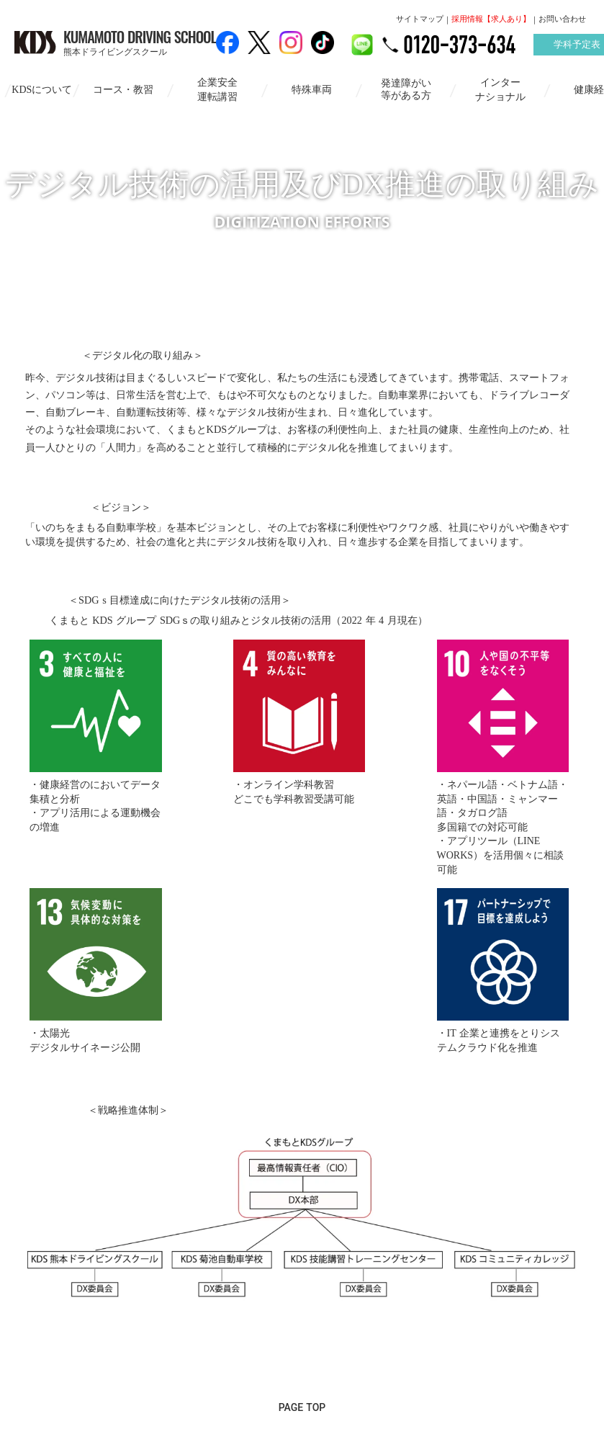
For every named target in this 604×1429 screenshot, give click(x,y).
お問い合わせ (562, 19)
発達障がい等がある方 (402, 88)
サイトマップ (419, 19)
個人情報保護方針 (378, 1343)
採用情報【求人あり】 (491, 19)
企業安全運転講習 (214, 89)
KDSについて (38, 89)
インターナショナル (496, 89)
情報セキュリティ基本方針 (245, 1343)
